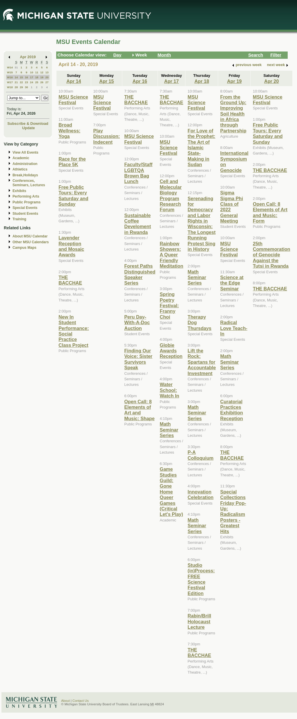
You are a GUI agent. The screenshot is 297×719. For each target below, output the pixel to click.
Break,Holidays (25, 175)
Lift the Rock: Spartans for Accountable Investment (202, 362)
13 (47, 72)
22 (21, 82)
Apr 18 (202, 81)
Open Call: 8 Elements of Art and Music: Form (270, 212)
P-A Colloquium (200, 455)
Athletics (20, 169)
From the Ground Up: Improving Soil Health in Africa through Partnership (233, 113)
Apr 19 (234, 81)
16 (26, 77)
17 (31, 77)
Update (28, 128)
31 (16, 67)
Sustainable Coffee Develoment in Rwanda (137, 224)
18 (36, 77)
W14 (10, 67)
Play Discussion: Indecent (106, 136)
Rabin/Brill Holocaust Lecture (199, 621)
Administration (25, 164)
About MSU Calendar (30, 236)
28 (16, 87)
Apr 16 (139, 81)
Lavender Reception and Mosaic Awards (71, 246)
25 (36, 82)
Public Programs (26, 202)
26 (41, 82)
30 (26, 87)
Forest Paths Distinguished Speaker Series (139, 274)
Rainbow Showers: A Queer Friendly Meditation (171, 255)
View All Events (25, 152)
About (65, 700)
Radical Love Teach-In (233, 328)
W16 (10, 77)
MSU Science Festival (73, 99)
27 (47, 82)
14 (16, 77)
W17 (10, 82)
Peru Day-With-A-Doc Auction (137, 322)
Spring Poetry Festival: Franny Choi (169, 305)
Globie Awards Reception (171, 350)
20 (47, 77)
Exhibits (19, 191)
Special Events (25, 208)
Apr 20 (271, 81)
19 (41, 77)
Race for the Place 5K (72, 161)
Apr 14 (73, 81)
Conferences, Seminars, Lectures (29, 183)
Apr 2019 (28, 57)
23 (26, 82)
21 (16, 82)
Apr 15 (106, 81)
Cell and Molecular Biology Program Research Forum (171, 195)
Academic (21, 158)
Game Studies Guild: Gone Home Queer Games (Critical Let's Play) (171, 491)
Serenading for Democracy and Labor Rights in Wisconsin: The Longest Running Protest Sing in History (201, 224)
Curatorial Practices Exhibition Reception (231, 410)
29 (21, 87)
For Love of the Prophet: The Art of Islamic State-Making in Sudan (201, 147)
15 (21, 77)
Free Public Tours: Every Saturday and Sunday (73, 195)
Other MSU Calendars (31, 242)
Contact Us (81, 700)
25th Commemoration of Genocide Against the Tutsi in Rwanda (271, 255)
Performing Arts (26, 196)
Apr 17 (171, 81)
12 (41, 72)
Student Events (25, 214)
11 (36, 72)
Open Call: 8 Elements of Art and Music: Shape (139, 410)
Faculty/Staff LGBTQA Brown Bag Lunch (138, 173)
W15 (10, 72)
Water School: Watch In (169, 390)
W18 (10, 87)
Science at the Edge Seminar (231, 283)
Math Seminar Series (169, 429)
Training (19, 219)
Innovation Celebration (200, 494)
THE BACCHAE (70, 280)
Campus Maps (24, 248)
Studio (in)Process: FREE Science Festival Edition (201, 579)
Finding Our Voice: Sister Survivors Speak (138, 359)
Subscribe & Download (27, 123)
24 (31, 82)
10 (31, 72)
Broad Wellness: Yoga (69, 130)
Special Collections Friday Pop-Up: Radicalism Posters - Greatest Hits (233, 511)
